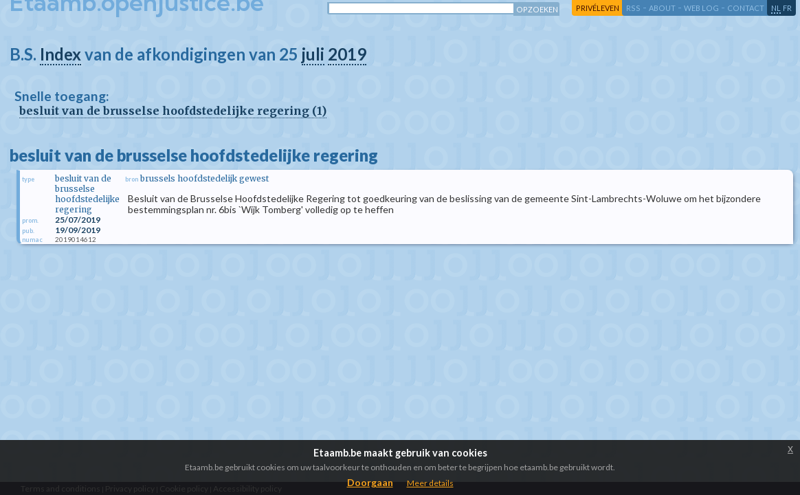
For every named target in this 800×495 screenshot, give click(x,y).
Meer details (430, 483)
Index (60, 54)
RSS (633, 7)
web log (701, 7)
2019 (347, 54)
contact (745, 7)
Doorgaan (370, 482)
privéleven (597, 7)
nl (776, 7)
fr (787, 7)
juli (313, 54)
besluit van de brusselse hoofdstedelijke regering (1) (172, 111)
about (662, 7)
